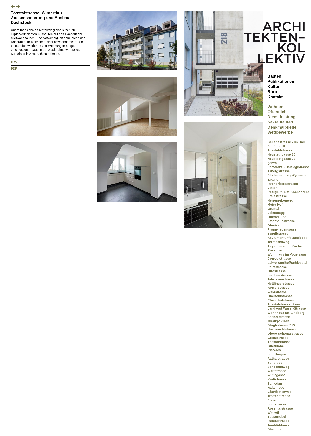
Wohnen (275, 107)
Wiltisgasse (277, 375)
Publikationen (281, 81)
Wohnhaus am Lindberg (286, 313)
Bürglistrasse (278, 233)
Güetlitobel (276, 346)
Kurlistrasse (277, 379)
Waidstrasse (277, 292)
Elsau (272, 400)
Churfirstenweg (280, 391)
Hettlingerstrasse (281, 283)
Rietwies (274, 350)
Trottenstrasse (279, 396)
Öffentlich (277, 112)
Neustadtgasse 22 (281, 159)
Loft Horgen (277, 354)
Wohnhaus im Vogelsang (287, 254)
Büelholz (274, 429)
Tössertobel (277, 416)
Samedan (275, 383)
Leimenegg (276, 213)
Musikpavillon (278, 321)
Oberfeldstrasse (280, 296)
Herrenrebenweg (280, 200)
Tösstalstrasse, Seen (284, 304)
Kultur (273, 86)
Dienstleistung (282, 117)
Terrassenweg (278, 242)
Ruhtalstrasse (278, 421)
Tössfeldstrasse (280, 150)
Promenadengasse (282, 229)
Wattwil (273, 412)
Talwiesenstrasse (281, 279)
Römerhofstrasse (281, 300)
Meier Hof (275, 204)
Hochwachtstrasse (282, 329)
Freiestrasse (277, 196)
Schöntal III (276, 146)
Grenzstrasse (278, 337)
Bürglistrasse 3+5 (281, 325)
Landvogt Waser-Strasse (287, 308)
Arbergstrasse (279, 171)
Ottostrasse (277, 271)
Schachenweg (278, 367)
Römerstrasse (278, 287)
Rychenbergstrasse (283, 183)
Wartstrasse (277, 371)
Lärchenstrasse (280, 275)
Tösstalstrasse (279, 342)
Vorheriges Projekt (12, 6)
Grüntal (273, 208)
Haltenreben (277, 387)
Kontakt (275, 97)
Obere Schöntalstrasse (285, 333)
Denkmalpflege (282, 127)
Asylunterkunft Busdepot (287, 237)
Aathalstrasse (278, 358)
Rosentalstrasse (280, 408)
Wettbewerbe (280, 132)
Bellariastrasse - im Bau (286, 142)
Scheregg (275, 362)
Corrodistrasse (279, 258)
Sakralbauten (280, 122)
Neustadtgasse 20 (281, 154)
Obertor (273, 225)
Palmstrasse (277, 267)
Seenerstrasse (279, 317)
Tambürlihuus (278, 425)
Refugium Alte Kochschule (288, 192)
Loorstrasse (277, 404)
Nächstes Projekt (17, 6)
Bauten (274, 76)
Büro (272, 92)
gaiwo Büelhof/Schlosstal (287, 262)
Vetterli (273, 188)
